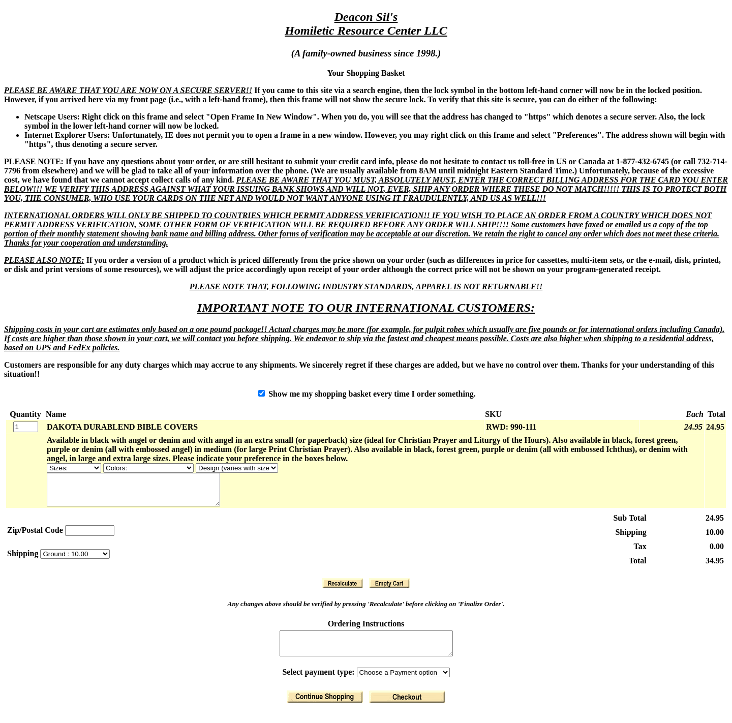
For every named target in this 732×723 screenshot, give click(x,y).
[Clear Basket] (389, 589)
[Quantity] (25, 426)
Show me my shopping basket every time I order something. (367, 393)
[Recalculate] (342, 589)
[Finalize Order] (407, 707)
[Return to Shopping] (325, 707)
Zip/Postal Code (35, 536)
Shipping (23, 559)
